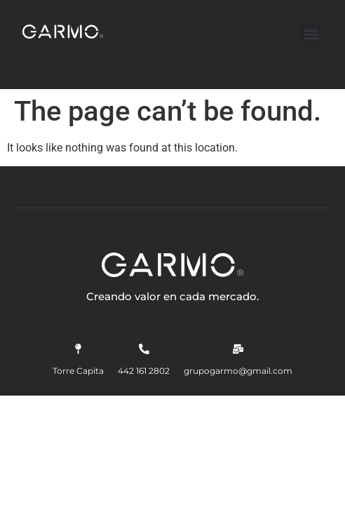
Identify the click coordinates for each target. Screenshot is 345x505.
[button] (311, 34)
